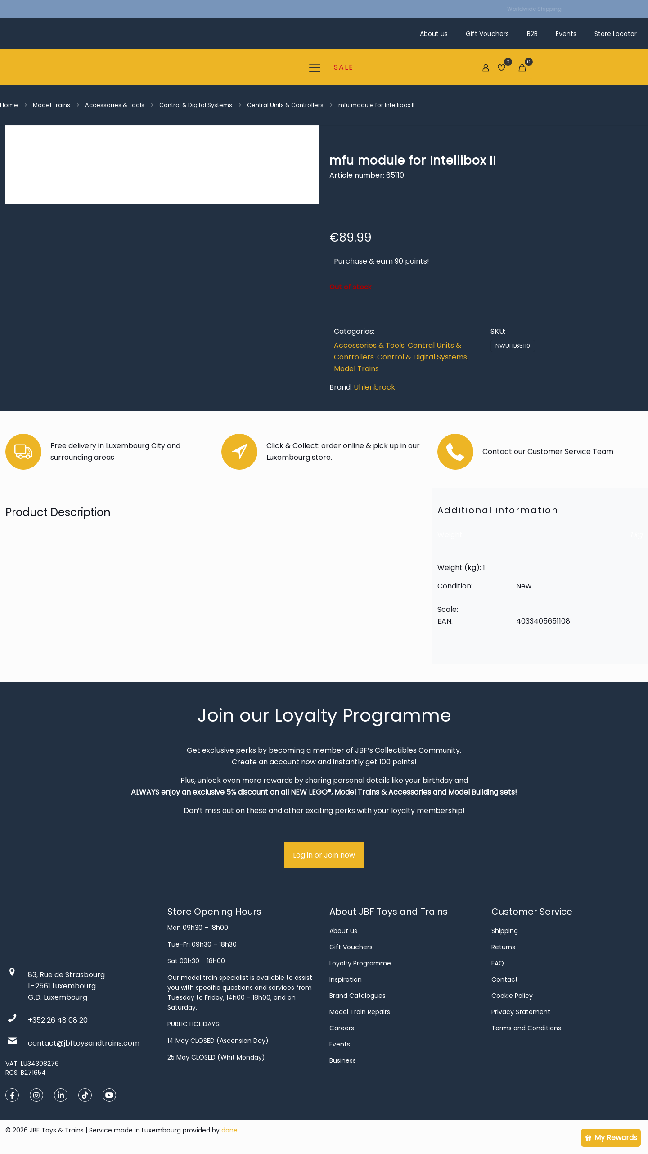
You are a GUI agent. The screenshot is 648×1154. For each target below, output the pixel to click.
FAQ (497, 963)
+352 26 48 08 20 (58, 1020)
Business (342, 1060)
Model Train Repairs (359, 1011)
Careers (341, 1028)
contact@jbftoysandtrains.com (84, 1043)
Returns (503, 947)
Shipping (504, 930)
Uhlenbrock (374, 387)
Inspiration (345, 979)
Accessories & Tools (114, 105)
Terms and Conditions (526, 1028)
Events (339, 1044)
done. (230, 1130)
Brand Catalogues (357, 995)
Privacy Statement (520, 1011)
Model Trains (51, 105)
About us (343, 930)
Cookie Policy (512, 995)
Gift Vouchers (351, 947)
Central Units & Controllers (285, 105)
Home (9, 105)
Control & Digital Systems (195, 105)
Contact (504, 979)
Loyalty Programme (360, 963)
